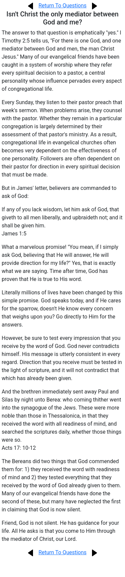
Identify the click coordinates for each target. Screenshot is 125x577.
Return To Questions (62, 5)
